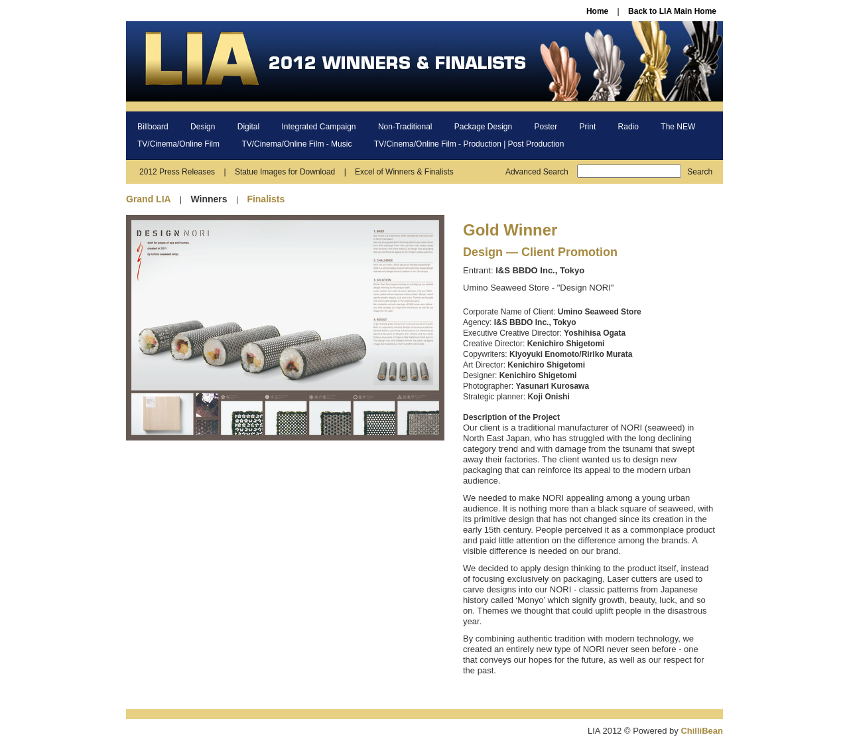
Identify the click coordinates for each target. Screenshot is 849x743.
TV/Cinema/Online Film (178, 144)
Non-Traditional (405, 126)
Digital (248, 126)
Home (597, 11)
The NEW (678, 126)
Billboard (152, 126)
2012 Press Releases (177, 171)
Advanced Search (536, 171)
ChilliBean (702, 731)
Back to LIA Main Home (672, 11)
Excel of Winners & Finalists (404, 171)
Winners (208, 199)
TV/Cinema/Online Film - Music (296, 144)
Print (588, 126)
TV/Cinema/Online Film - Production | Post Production (469, 144)
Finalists (266, 199)
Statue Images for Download (285, 171)
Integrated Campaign (318, 126)
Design (202, 126)
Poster (546, 126)
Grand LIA (148, 199)
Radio (628, 126)
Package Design (483, 126)
